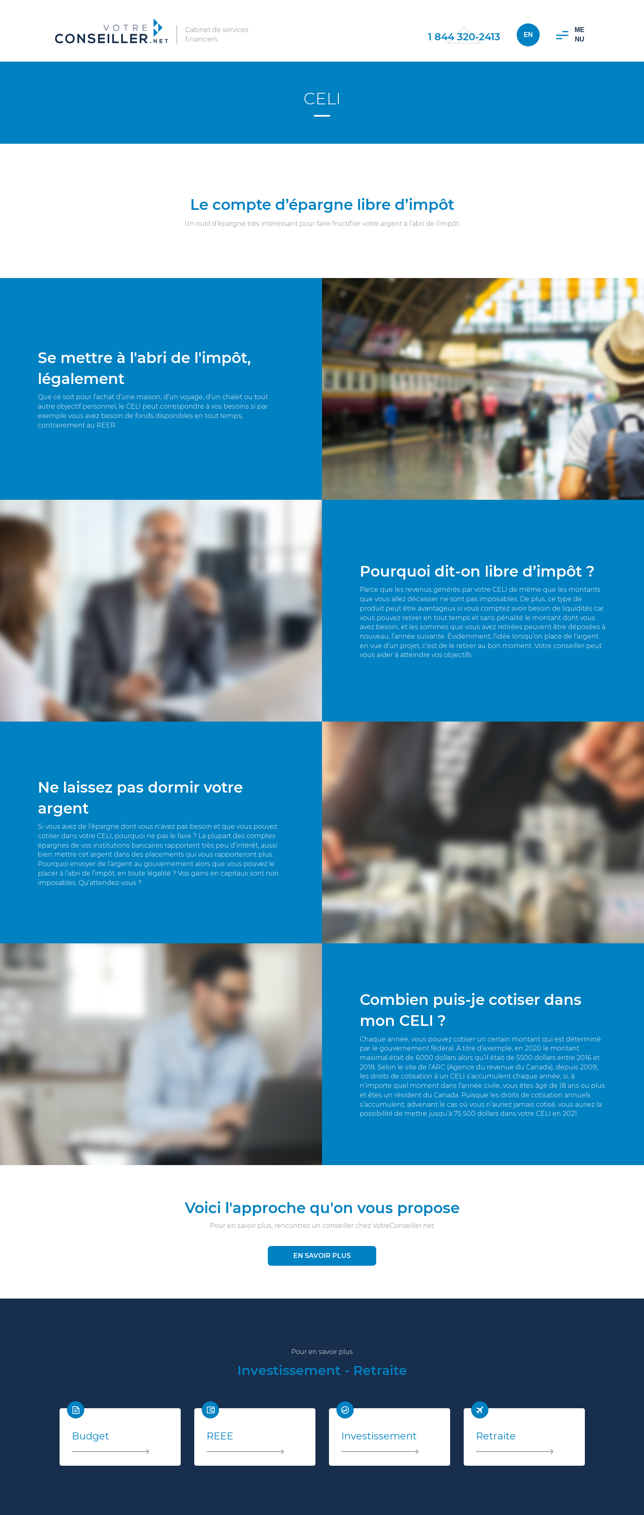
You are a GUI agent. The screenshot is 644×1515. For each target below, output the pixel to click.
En (528, 34)
